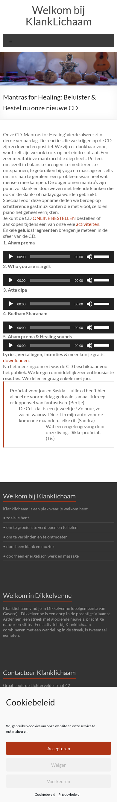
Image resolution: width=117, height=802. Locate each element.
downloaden (16, 360)
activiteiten (87, 224)
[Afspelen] (11, 257)
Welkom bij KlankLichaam (58, 15)
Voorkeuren (58, 781)
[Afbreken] (89, 257)
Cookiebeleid (45, 794)
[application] (58, 257)
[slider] (50, 256)
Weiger (58, 765)
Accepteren (58, 748)
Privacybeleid (69, 794)
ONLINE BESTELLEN (55, 218)
